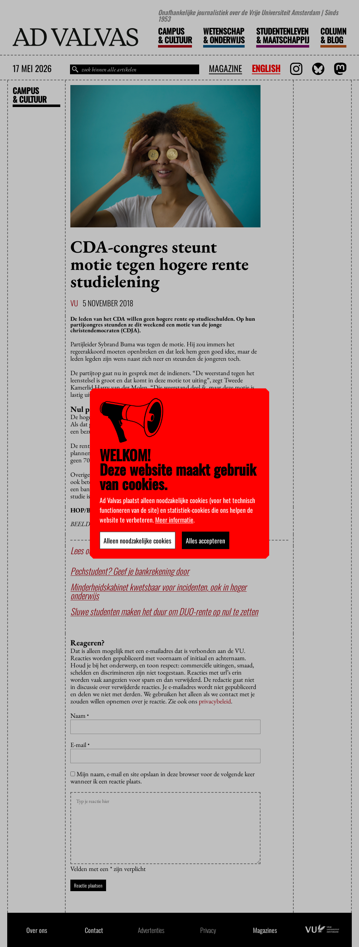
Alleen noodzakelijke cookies (137, 540)
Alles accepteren (205, 540)
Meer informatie (174, 519)
